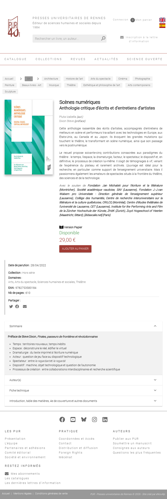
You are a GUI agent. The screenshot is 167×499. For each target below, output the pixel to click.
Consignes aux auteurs (131, 448)
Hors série (28, 272)
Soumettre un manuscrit (132, 443)
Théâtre (81, 282)
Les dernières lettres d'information (33, 483)
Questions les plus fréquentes (137, 452)
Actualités (106, 59)
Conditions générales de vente (51, 493)
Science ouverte (145, 59)
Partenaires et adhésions (25, 448)
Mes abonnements (22, 473)
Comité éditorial (18, 452)
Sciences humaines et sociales (56, 282)
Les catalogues (17, 478)
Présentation (15, 438)
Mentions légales (22, 493)
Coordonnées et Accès (77, 438)
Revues (78, 59)
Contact (65, 443)
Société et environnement (25, 457)
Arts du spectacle (25, 282)
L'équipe (11, 443)
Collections (49, 59)
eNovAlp (160, 494)
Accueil (6, 493)
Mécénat (66, 457)
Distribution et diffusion (78, 448)
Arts (10, 282)
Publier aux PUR (126, 438)
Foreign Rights (71, 452)
